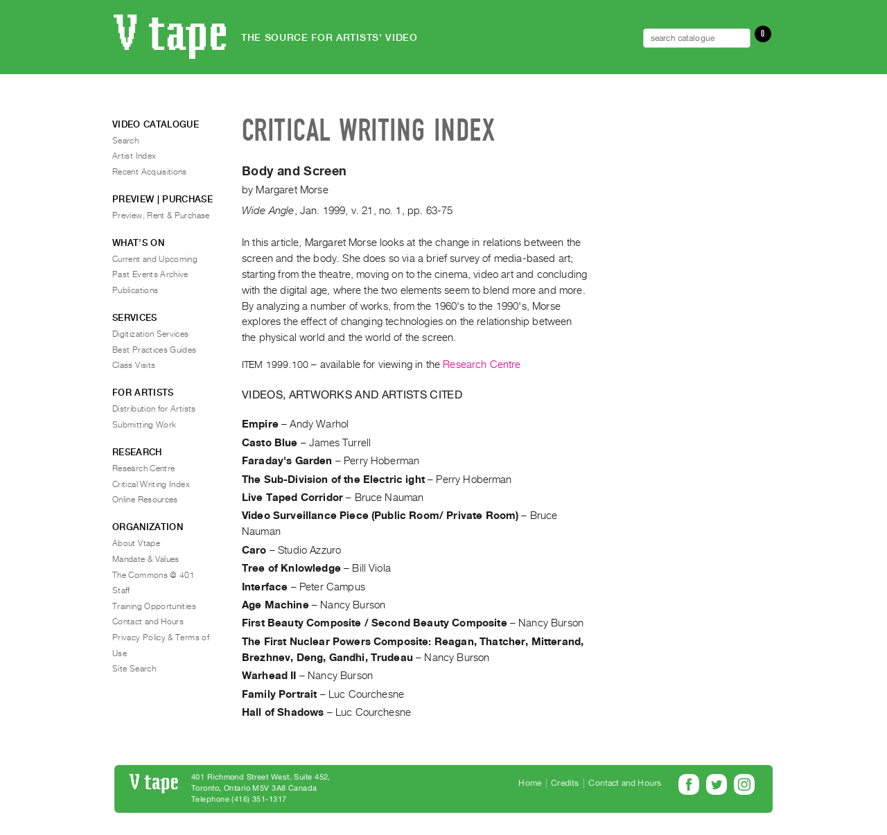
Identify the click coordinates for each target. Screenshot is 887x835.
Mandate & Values (145, 559)
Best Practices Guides (154, 350)
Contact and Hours (148, 621)
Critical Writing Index (151, 484)
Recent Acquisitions (149, 172)
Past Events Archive (150, 274)
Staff (121, 590)
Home (529, 783)
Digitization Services (150, 334)
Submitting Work (144, 425)
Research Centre (481, 364)
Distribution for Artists (154, 409)
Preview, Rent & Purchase (161, 215)
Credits (565, 783)
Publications (135, 290)
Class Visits (133, 365)
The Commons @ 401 (153, 575)
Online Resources (145, 499)
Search (125, 141)
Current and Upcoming (154, 259)
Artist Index (134, 156)
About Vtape (136, 543)
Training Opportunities (154, 606)
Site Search (134, 669)
